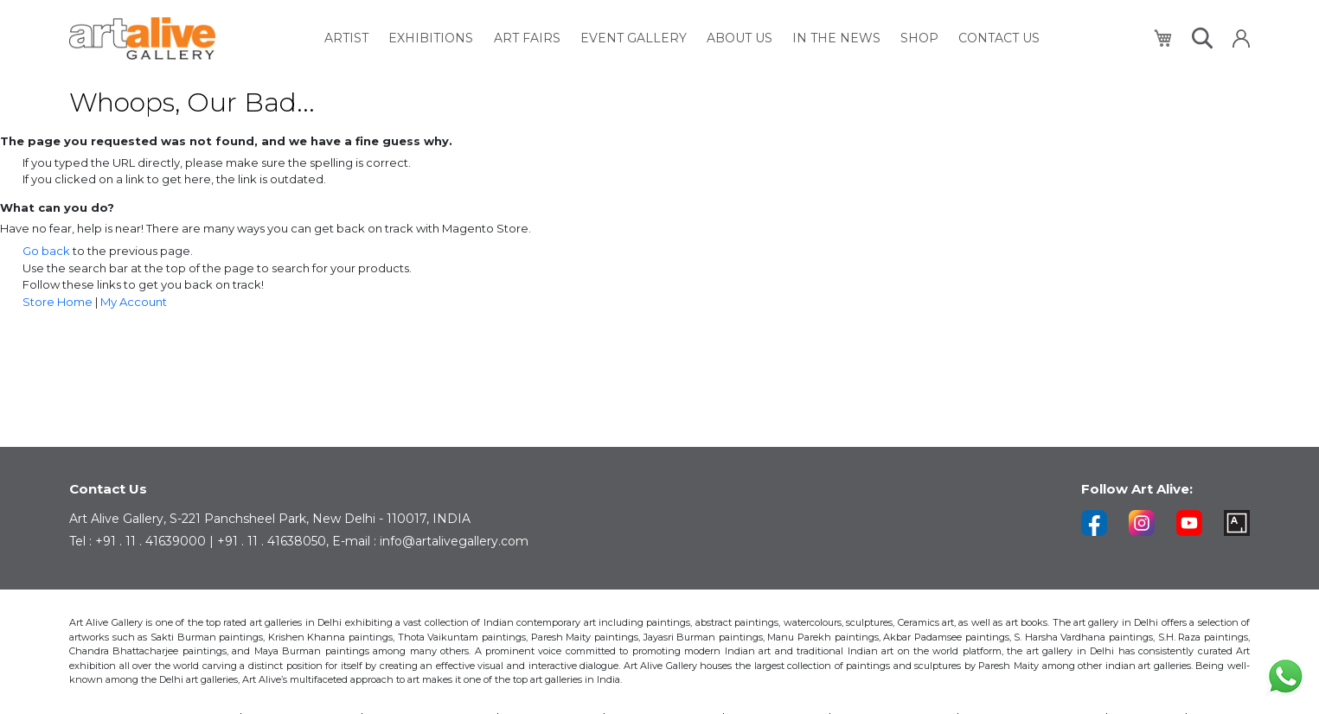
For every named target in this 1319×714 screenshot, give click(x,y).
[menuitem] (358, 38)
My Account (133, 302)
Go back (46, 251)
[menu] (684, 38)
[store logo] (142, 38)
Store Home (57, 302)
